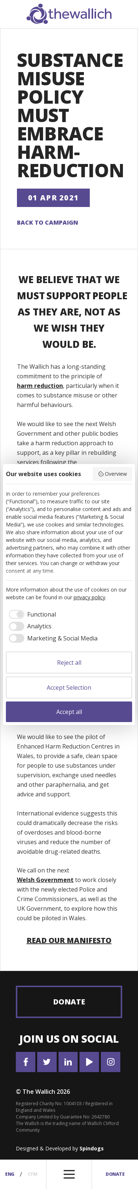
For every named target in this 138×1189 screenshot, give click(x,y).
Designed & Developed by (60, 1148)
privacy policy (89, 597)
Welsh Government (45, 880)
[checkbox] (31, 614)
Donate (69, 1002)
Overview (112, 473)
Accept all (69, 712)
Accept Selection (69, 687)
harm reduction (40, 386)
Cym (33, 1174)
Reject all (69, 662)
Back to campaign (47, 222)
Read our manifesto (69, 940)
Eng (9, 1174)
